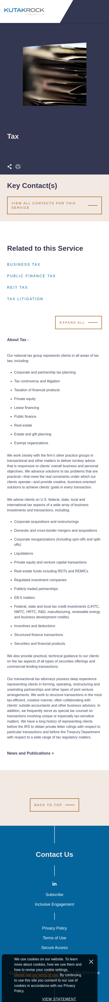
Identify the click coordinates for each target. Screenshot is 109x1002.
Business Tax (24, 264)
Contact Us (54, 854)
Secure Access (54, 948)
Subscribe (54, 895)
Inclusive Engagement (54, 904)
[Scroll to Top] (54, 805)
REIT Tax (17, 287)
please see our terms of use (36, 992)
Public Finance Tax (31, 276)
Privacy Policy (54, 928)
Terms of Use (54, 938)
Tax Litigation (25, 299)
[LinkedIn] (54, 885)
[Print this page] (18, 167)
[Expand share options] (9, 167)
